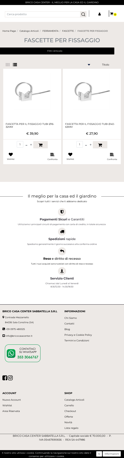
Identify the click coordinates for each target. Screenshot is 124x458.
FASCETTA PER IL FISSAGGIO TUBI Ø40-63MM (90, 125)
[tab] (9, 65)
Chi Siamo (70, 317)
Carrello (69, 405)
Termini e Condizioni (76, 340)
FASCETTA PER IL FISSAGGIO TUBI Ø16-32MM (30, 125)
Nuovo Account (11, 399)
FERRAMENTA (50, 30)
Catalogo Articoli (29, 30)
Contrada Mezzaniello (17, 317)
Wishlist (7, 405)
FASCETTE (68, 30)
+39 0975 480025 (15, 329)
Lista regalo (71, 427)
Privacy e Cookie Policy (78, 334)
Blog (67, 329)
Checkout (70, 411)
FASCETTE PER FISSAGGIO (93, 30)
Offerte (68, 416)
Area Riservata (11, 411)
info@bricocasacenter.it (19, 335)
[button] (83, 14)
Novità (68, 422)
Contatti (69, 323)
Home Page (9, 30)
